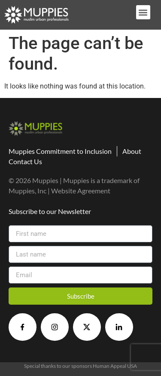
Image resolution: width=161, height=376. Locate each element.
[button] (143, 12)
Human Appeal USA (115, 366)
